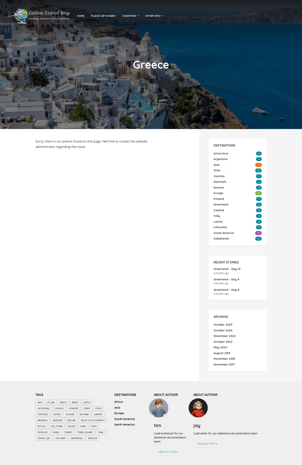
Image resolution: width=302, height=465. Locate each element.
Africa (118, 399)
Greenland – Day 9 (226, 278)
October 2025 (223, 323)
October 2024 (223, 329)
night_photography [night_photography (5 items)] (93, 418)
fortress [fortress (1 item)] (43, 412)
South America (124, 416)
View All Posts (168, 450)
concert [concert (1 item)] (74, 406)
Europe (119, 410)
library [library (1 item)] (98, 412)
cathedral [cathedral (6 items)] (44, 406)
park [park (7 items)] (83, 424)
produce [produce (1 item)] (43, 430)
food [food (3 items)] (98, 406)
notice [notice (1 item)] (41, 424)
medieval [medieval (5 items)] (43, 418)
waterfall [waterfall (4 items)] (77, 436)
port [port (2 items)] (94, 424)
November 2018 (224, 357)
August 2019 (222, 351)
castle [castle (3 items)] (87, 400)
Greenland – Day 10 (227, 267)
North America (124, 421)
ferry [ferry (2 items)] (87, 406)
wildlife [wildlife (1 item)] (92, 436)
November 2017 (224, 362)
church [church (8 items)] (59, 406)
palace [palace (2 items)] (71, 424)
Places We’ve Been (103, 15)
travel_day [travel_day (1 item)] (44, 436)
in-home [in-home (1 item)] (84, 412)
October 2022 (223, 340)
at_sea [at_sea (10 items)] (51, 400)
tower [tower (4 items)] (68, 430)
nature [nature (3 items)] (71, 418)
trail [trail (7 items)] (101, 430)
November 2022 (224, 334)
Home (80, 15)
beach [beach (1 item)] (63, 400)
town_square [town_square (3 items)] (85, 430)
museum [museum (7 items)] (57, 418)
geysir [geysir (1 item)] (56, 412)
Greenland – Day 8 (226, 288)
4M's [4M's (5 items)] (40, 400)
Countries (129, 15)
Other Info (152, 15)
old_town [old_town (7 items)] (56, 424)
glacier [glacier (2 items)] (70, 412)
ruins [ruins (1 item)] (56, 430)
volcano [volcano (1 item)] (61, 436)
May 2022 (220, 346)
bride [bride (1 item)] (75, 400)
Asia (117, 405)
